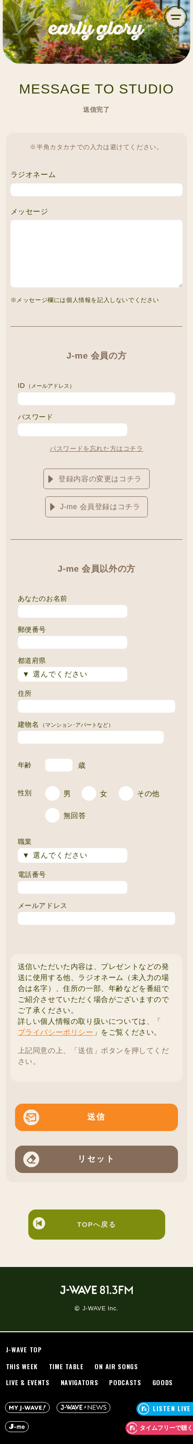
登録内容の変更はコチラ (100, 479)
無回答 (74, 815)
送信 (96, 1116)
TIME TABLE (66, 1367)
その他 (148, 794)
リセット (96, 1158)
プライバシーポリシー (56, 1032)
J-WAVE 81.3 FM (96, 1289)
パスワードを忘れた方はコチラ (96, 448)
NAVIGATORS (80, 1383)
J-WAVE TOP (24, 1350)
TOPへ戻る (74, 1224)
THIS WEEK (22, 1367)
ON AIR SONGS (116, 1367)
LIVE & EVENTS (28, 1383)
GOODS (162, 1383)
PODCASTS (125, 1383)
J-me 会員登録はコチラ (100, 507)
